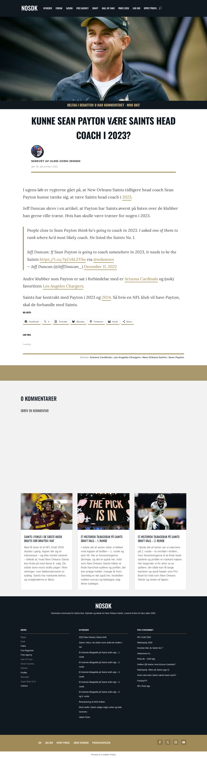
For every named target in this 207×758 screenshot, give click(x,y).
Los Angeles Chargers (63, 286)
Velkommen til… (144, 653)
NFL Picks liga (143, 686)
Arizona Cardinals (141, 278)
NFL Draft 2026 (144, 637)
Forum (59, 8)
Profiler (24, 673)
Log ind (136, 8)
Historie (24, 668)
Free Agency (82, 8)
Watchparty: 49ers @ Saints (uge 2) (153, 670)
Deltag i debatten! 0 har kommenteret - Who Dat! (103, 104)
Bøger (23, 637)
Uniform (24, 686)
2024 (106, 297)
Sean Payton (176, 357)
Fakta (23, 646)
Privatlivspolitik (101, 742)
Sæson (69, 8)
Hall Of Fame (108, 8)
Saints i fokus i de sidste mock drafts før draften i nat (43, 538)
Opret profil (150, 8)
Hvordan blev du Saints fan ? (150, 648)
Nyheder (47, 8)
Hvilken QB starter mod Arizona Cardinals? (156, 664)
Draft (95, 8)
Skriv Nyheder (81, 742)
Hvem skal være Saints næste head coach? (156, 675)
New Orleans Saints (154, 357)
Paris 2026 (123, 8)
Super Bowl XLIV (28, 681)
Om (39, 742)
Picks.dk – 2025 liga (146, 659)
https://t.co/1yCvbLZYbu (63, 259)
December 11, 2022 (100, 266)
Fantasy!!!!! (142, 681)
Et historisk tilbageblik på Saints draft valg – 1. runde (102, 538)
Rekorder (25, 677)
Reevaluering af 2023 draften (92, 702)
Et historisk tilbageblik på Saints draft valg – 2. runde (159, 538)
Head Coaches (27, 664)
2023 (126, 197)
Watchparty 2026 (144, 642)
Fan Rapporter (27, 650)
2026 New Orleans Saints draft (92, 637)
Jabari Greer (84, 717)
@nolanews (103, 259)
